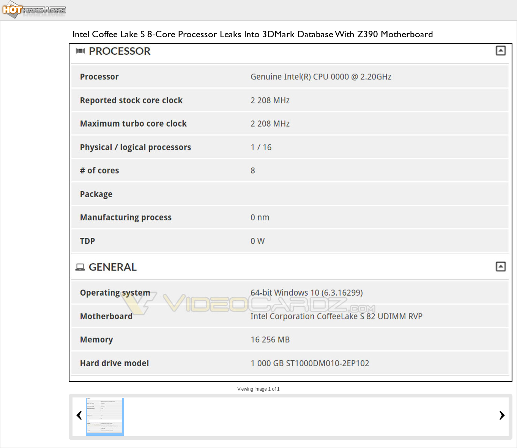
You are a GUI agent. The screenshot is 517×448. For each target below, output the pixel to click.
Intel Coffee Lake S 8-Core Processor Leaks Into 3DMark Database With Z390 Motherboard (253, 34)
